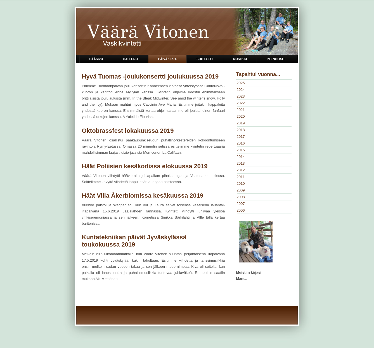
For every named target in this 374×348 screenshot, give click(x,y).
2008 (241, 197)
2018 (241, 130)
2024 (241, 89)
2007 (241, 204)
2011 (241, 177)
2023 (241, 96)
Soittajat (205, 59)
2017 (241, 136)
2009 (241, 190)
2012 (241, 170)
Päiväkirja (167, 59)
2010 (241, 183)
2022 (241, 103)
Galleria (130, 59)
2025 (241, 83)
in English (275, 59)
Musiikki (240, 59)
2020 (241, 116)
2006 (241, 210)
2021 (241, 110)
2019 (241, 123)
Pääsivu (96, 59)
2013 (241, 163)
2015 (241, 150)
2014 (241, 157)
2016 (241, 143)
